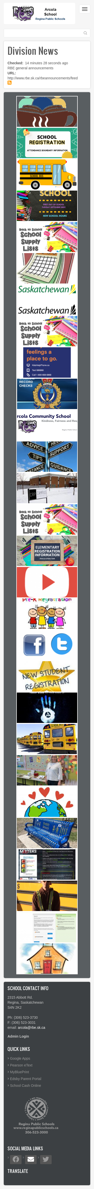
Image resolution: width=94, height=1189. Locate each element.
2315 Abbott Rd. (20, 997)
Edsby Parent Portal (25, 1079)
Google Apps (20, 1058)
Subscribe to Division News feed (10, 83)
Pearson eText (21, 1065)
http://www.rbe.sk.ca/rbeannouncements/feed (43, 78)
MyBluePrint (19, 1072)
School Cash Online (25, 1086)
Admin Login (18, 1036)
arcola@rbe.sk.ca (31, 1028)
